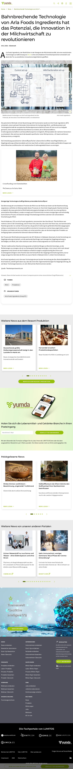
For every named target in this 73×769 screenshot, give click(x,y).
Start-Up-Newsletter (8, 651)
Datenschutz (22, 758)
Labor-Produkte (6, 669)
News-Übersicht (6, 654)
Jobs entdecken (30, 686)
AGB (13, 758)
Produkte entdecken (7, 666)
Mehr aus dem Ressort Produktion (36, 381)
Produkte (28, 703)
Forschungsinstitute (7, 700)
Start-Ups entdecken (32, 648)
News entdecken (6, 645)
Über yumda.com (35, 752)
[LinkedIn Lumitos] (70, 758)
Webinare (28, 712)
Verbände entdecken (32, 651)
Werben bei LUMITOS (8, 752)
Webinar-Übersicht (7, 692)
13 (47, 581)
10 (42, 581)
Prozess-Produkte (7, 672)
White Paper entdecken (33, 666)
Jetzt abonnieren (64, 661)
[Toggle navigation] (70, 3)
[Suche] (54, 3)
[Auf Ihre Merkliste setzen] (66, 3)
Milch (29, 55)
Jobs (27, 709)
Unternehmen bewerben (33, 654)
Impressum (5, 758)
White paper (29, 706)
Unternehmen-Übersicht (33, 658)
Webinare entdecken (7, 686)
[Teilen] (58, 3)
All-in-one (28, 715)
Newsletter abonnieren (49, 433)
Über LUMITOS (22, 752)
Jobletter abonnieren (32, 689)
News (27, 700)
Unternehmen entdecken (33, 645)
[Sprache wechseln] (62, 3)
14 (49, 581)
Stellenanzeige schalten (33, 692)
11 (44, 581)
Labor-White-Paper (31, 669)
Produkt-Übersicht (7, 678)
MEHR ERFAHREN (17, 629)
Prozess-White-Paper (32, 672)
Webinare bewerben (7, 689)
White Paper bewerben (32, 675)
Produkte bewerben (7, 675)
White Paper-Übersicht (32, 678)
